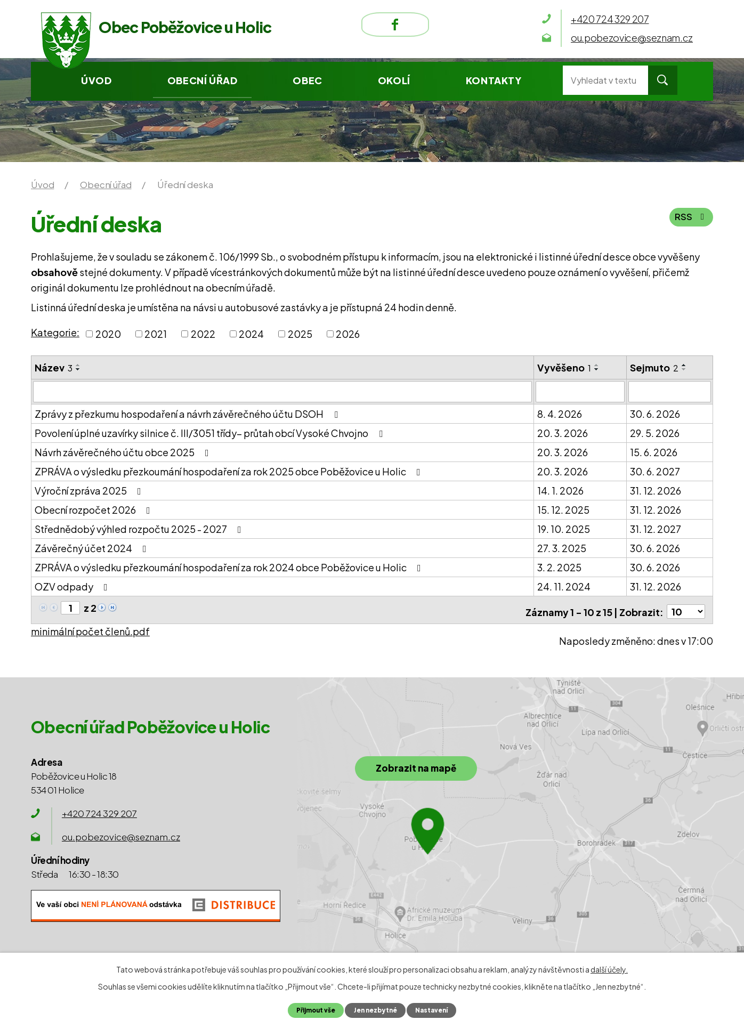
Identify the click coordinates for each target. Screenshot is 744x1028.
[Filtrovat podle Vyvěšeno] (580, 391)
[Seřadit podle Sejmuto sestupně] (684, 369)
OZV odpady (73, 585)
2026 (348, 334)
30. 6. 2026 (655, 413)
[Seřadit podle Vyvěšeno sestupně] (597, 369)
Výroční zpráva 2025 (90, 489)
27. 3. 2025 (561, 547)
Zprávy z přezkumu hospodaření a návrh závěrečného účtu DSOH (188, 413)
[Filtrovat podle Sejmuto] (669, 391)
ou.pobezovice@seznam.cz (121, 832)
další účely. (609, 969)
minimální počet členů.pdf (90, 627)
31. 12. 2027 (655, 528)
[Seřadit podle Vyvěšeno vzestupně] (597, 365)
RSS (691, 219)
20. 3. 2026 (562, 432)
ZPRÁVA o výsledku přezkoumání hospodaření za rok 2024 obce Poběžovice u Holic (230, 566)
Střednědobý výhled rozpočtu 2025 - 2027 (140, 528)
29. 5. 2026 (655, 432)
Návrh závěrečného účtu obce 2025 (124, 451)
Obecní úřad (202, 80)
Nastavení (436, 1010)
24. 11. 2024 (564, 585)
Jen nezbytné (375, 1010)
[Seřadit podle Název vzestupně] (78, 365)
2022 (203, 334)
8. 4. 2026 (559, 413)
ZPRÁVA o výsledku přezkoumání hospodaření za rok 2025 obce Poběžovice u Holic (230, 470)
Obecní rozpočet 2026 (95, 509)
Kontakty (494, 80)
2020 (108, 334)
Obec (307, 80)
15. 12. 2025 (563, 509)
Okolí (394, 80)
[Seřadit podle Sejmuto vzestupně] (684, 365)
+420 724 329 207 (99, 809)
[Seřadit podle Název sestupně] (78, 369)
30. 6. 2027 (655, 470)
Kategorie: (55, 332)
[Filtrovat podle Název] (282, 391)
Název (53, 367)
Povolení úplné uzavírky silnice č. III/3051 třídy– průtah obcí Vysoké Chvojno (211, 432)
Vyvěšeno (564, 367)
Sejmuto (654, 367)
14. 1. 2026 (560, 489)
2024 (251, 334)
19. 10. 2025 (563, 528)
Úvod (96, 80)
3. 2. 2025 (559, 566)
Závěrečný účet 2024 (93, 547)
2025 (300, 334)
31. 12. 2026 (655, 489)
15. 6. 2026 (653, 451)
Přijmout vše (311, 1010)
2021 (155, 334)
